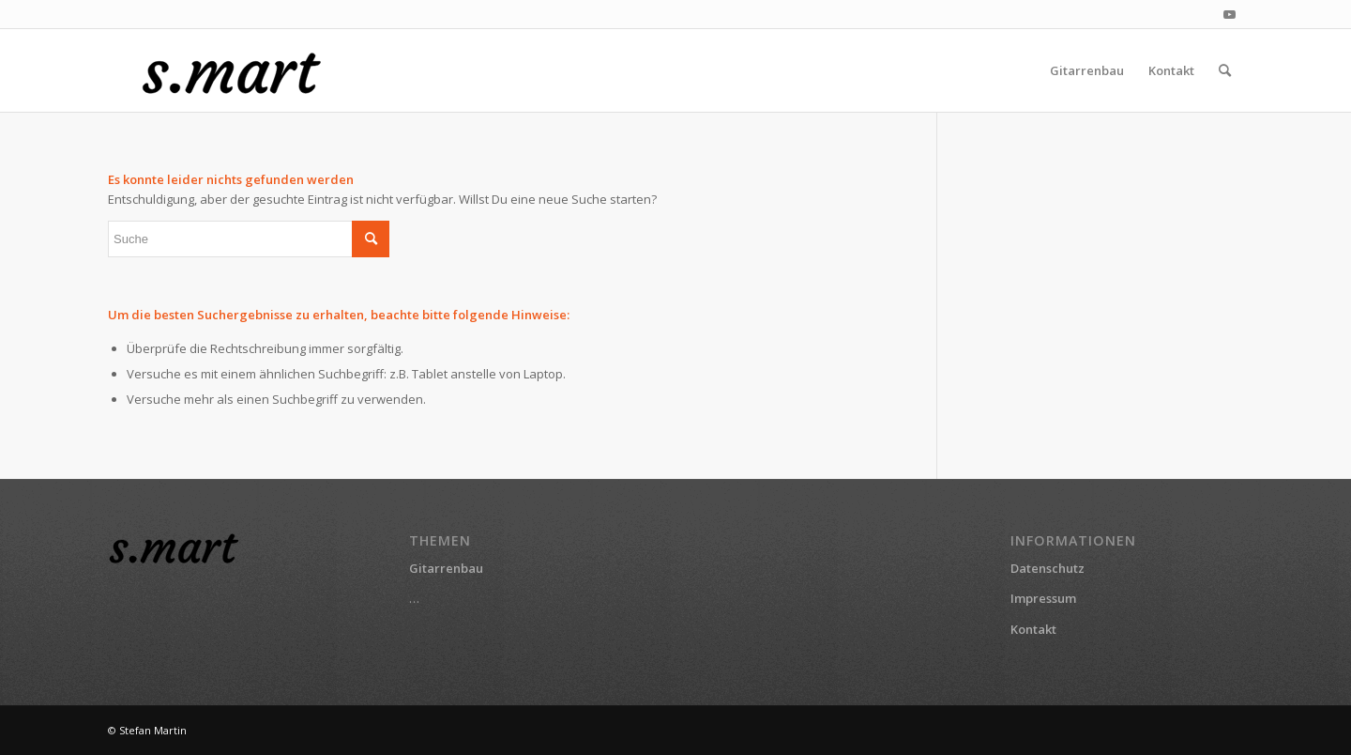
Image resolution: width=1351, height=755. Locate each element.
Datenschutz (1047, 568)
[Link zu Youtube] (1229, 14)
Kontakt (1033, 629)
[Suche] (1225, 70)
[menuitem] (1087, 70)
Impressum (1043, 598)
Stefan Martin (153, 730)
